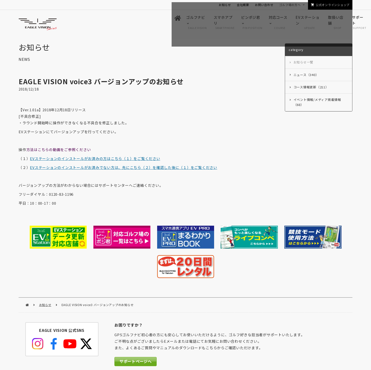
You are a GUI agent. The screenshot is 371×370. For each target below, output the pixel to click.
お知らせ (45, 274)
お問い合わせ (264, 5)
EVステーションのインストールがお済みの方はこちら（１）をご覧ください (95, 159)
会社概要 (243, 5)
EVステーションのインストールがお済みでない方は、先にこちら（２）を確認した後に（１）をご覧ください (123, 168)
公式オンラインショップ (333, 5)
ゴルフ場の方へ (290, 5)
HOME (27, 273)
